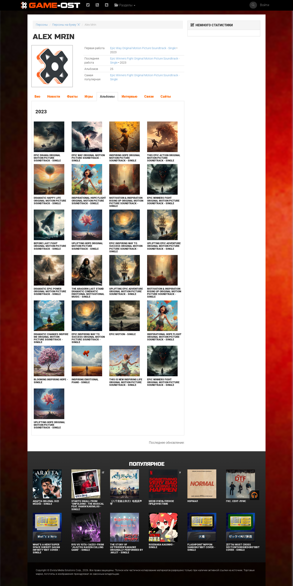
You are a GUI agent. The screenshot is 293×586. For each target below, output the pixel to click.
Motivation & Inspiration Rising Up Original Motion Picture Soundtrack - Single (126, 201)
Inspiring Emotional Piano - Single (85, 381)
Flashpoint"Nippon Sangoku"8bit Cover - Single (201, 547)
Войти (264, 5)
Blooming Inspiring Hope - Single (51, 381)
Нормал (192, 501)
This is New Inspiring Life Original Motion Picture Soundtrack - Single (125, 382)
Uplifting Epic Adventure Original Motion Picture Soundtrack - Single (164, 246)
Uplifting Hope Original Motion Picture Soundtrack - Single (87, 246)
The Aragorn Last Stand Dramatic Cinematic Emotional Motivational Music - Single (88, 292)
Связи (149, 96)
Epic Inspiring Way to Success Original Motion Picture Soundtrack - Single (125, 247)
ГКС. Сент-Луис (236, 501)
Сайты (166, 96)
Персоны (42, 24)
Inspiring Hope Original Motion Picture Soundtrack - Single (124, 158)
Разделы (124, 5)
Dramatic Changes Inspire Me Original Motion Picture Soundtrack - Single (51, 338)
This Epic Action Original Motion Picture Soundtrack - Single (163, 158)
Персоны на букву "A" (66, 24)
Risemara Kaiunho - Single (161, 546)
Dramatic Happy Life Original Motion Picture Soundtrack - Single (50, 200)
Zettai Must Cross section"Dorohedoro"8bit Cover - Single (243, 547)
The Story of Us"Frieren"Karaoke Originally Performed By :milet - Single (126, 548)
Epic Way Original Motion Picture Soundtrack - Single (143, 48)
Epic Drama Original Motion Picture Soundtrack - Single (47, 158)
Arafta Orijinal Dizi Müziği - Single (46, 502)
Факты (72, 96)
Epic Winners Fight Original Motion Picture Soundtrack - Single (163, 200)
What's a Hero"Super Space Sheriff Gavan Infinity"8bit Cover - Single (46, 548)
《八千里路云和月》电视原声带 (126, 502)
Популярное (146, 464)
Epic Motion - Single (122, 334)
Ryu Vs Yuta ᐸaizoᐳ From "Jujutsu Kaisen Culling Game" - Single (87, 547)
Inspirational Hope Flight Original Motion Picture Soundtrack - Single (89, 200)
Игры (89, 96)
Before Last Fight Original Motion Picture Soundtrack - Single (50, 246)
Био (37, 96)
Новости (53, 96)
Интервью (129, 96)
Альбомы (107, 96)
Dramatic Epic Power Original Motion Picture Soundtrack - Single (50, 291)
